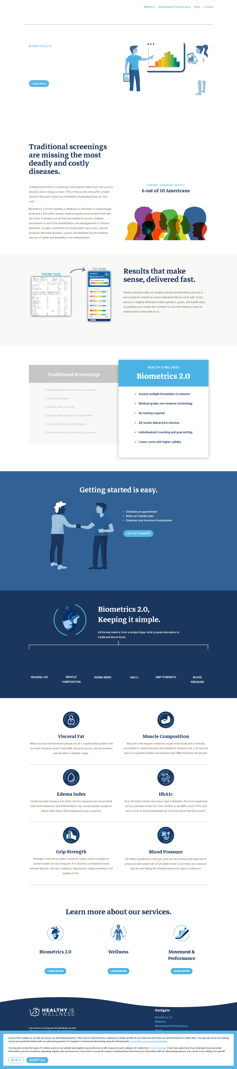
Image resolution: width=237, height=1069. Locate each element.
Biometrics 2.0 (131, 7)
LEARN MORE (55, 971)
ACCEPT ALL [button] (37, 1060)
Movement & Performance (174, 7)
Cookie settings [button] (158, 1048)
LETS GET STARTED (138, 533)
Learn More (39, 83)
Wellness (149, 7)
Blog (197, 7)
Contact (208, 7)
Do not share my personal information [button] (149, 1041)
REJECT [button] (16, 1060)
